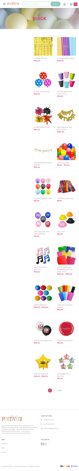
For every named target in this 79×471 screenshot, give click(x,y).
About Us (4, 444)
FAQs (3, 448)
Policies (4, 452)
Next (60, 390)
